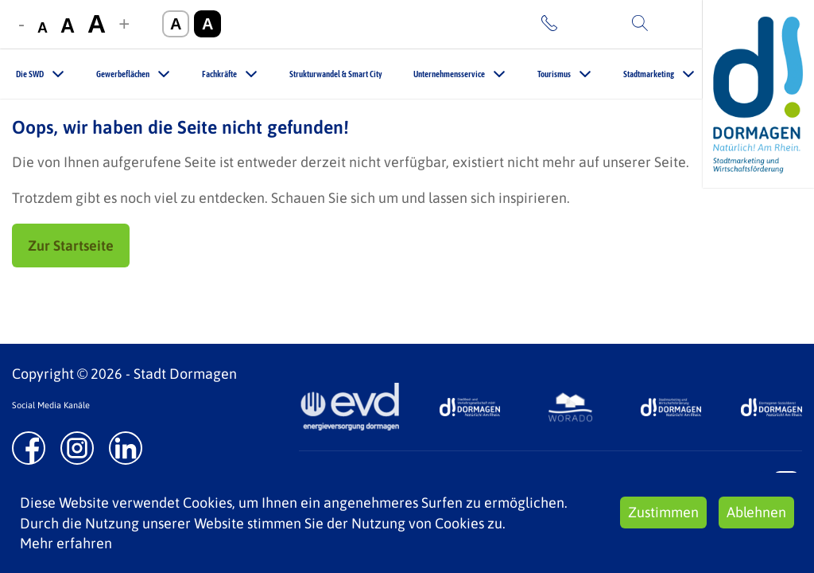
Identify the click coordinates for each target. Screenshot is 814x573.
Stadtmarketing (648, 74)
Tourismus (554, 74)
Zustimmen (663, 512)
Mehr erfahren (66, 543)
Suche (673, 24)
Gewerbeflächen (122, 74)
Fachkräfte (219, 74)
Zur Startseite (71, 245)
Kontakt (586, 24)
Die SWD (30, 74)
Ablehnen (756, 512)
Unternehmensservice (449, 74)
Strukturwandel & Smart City (335, 74)
